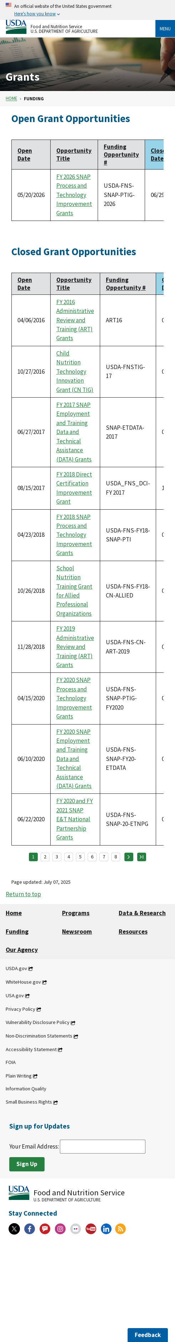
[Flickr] (75, 1229)
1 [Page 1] (33, 856)
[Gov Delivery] (45, 1229)
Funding (17, 931)
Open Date (24, 154)
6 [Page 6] (92, 856)
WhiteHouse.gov (23, 982)
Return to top (23, 894)
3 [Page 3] (57, 856)
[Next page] (128, 857)
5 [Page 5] (80, 856)
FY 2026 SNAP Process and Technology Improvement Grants (74, 195)
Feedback (148, 1335)
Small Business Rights (29, 1102)
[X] (14, 1229)
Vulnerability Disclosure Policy (38, 1022)
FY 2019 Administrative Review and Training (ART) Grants (75, 647)
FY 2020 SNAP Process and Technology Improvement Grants (74, 698)
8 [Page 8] (115, 856)
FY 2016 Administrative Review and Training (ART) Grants (75, 320)
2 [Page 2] (45, 856)
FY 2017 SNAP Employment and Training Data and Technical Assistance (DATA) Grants (74, 432)
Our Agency (22, 950)
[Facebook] (29, 1229)
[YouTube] (91, 1229)
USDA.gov (16, 968)
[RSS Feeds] (120, 1229)
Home (11, 98)
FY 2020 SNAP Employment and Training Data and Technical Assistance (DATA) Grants (74, 759)
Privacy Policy (20, 1009)
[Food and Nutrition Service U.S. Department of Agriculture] (80, 27)
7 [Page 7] (104, 856)
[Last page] (141, 857)
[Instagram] (60, 1229)
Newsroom (77, 931)
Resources (133, 931)
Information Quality (26, 1088)
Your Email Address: (77, 1146)
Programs (75, 913)
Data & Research (142, 913)
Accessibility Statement (31, 1049)
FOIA (11, 1062)
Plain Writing (19, 1076)
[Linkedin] (106, 1229)
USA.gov (15, 995)
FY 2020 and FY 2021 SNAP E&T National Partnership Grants (74, 819)
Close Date (160, 154)
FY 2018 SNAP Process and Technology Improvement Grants (74, 535)
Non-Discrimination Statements (39, 1036)
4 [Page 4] (68, 856)
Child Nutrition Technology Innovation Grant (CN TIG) (74, 371)
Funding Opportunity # (121, 154)
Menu (165, 28)
